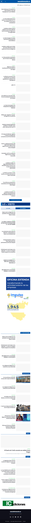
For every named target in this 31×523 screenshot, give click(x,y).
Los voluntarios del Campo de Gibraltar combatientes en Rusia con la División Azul (8, 233)
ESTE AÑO (8, 208)
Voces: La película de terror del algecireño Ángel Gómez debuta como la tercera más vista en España (8, 145)
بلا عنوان (13, 85)
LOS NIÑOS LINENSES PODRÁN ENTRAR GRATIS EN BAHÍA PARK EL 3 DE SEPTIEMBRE (8, 223)
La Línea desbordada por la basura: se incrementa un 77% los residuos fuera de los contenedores (8, 20)
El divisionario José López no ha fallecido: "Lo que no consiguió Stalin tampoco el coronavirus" (8, 251)
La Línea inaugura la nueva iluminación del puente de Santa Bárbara (9, 39)
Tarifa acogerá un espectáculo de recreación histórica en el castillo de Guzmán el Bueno (8, 481)
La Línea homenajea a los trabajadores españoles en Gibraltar (9, 107)
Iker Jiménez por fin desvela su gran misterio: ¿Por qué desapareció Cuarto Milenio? (8, 10)
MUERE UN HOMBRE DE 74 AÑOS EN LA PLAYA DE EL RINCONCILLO (9, 261)
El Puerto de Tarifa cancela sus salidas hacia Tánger (17, 451)
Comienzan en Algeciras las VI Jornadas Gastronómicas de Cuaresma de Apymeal (8, 491)
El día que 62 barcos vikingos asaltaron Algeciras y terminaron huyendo (8, 427)
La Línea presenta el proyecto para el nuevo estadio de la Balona (8, 58)
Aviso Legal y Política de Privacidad (16, 521)
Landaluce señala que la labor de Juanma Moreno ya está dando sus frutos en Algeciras (8, 48)
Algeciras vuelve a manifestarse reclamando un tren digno (8, 68)
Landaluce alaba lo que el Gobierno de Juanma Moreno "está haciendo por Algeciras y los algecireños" (8, 30)
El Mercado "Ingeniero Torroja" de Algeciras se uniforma (8, 115)
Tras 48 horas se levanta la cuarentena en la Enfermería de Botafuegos (8, 184)
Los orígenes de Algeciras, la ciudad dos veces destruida (8, 366)
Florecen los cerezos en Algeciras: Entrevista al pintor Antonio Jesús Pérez (8, 417)
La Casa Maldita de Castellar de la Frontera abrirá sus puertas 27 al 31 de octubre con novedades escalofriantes (8, 472)
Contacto (24, 521)
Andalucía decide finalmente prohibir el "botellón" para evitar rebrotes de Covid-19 (8, 126)
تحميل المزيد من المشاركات (16, 200)
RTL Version (7, 521)
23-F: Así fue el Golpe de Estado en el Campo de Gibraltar (8, 407)
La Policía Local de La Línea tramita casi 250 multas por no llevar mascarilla (8, 174)
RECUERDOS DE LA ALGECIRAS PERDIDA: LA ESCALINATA (8, 270)
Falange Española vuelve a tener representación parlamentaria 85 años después (8, 241)
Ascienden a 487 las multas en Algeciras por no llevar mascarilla (8, 155)
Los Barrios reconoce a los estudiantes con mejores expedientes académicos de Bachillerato (9, 78)
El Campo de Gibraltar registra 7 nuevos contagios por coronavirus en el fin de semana (8, 135)
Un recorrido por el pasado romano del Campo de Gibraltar (8, 378)
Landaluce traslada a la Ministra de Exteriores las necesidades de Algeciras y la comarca (8, 194)
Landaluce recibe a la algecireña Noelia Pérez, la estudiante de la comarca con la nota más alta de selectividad (8, 165)
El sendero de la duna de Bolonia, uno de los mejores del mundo (8, 398)
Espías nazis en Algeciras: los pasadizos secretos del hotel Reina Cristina (8, 213)
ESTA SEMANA (23, 208)
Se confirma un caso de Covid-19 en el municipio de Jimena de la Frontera (8, 97)
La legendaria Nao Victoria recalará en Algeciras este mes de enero (8, 462)
